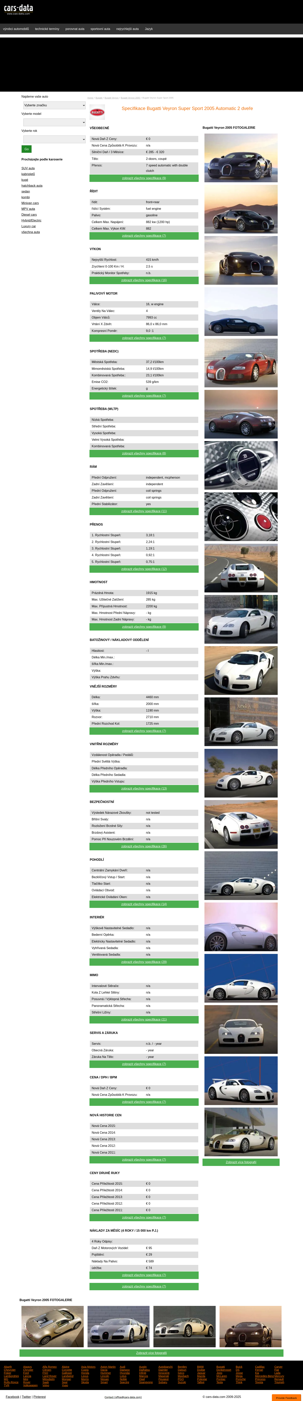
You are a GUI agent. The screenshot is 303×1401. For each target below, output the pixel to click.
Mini (25, 1379)
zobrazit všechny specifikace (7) (144, 235)
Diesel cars (29, 214)
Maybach (183, 1376)
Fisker (7, 1372)
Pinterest (39, 1396)
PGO (181, 1379)
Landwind (67, 1376)
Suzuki (182, 1382)
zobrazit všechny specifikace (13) (144, 788)
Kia (257, 1372)
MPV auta (28, 208)
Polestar (202, 1379)
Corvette (67, 1369)
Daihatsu (144, 1369)
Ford (26, 1372)
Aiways (27, 1366)
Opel (142, 1379)
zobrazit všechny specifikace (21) (144, 1019)
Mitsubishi (48, 1379)
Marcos (143, 1376)
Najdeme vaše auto (34, 96)
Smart (104, 1382)
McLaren (221, 1376)
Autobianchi (165, 1366)
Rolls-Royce (11, 1382)
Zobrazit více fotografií (241, 1162)
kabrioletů (28, 174)
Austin (143, 1366)
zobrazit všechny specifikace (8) (144, 453)
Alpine (65, 1366)
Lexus (84, 1376)
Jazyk (149, 29)
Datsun (182, 1369)
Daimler (163, 1369)
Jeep (219, 1372)
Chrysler (28, 1369)
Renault (279, 1379)
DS (237, 1369)
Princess (260, 1379)
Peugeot (163, 1379)
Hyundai (125, 1372)
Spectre (124, 1382)
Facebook (12, 1396)
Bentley (182, 1366)
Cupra (85, 1369)
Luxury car (28, 226)
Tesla (219, 1382)
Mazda (201, 1376)
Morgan (66, 1379)
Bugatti (220, 1366)
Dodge (201, 1369)
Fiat (276, 1369)
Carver (278, 1366)
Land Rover (49, 1376)
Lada (277, 1372)
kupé (24, 180)
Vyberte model (31, 113)
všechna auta (30, 232)
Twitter (26, 1396)
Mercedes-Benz (264, 1376)
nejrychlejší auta (127, 29)
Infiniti (142, 1372)
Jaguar (201, 1372)
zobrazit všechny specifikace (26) (144, 846)
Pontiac (221, 1379)
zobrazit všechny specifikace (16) (144, 280)
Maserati (163, 1376)
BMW (200, 1366)
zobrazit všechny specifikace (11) (144, 511)
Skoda (85, 1382)
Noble (123, 1379)
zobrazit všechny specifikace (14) (144, 904)
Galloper (67, 1372)
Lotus (123, 1376)
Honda (85, 1372)
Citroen (47, 1369)
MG (6, 1379)
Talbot (200, 1382)
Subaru (162, 1382)
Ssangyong (146, 1382)
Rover (26, 1382)
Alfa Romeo (50, 1366)
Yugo (65, 1385)
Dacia (103, 1369)
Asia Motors (88, 1366)
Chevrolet (9, 1369)
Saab (46, 1382)
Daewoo (125, 1369)
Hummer (105, 1372)
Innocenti (163, 1372)
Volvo (46, 1385)
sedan (25, 191)
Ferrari (259, 1369)
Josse (239, 1372)
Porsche (241, 1379)
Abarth (8, 1366)
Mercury (279, 1376)
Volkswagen (30, 1385)
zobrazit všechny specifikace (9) (144, 178)
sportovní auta (100, 29)
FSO (45, 1372)
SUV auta (28, 168)
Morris (85, 1379)
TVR (6, 1385)
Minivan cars (30, 203)
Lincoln (104, 1376)
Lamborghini (11, 1376)
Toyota (259, 1382)
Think (239, 1382)
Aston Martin (108, 1366)
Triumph (279, 1382)
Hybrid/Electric (31, 220)
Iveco (181, 1372)
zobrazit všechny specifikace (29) (144, 962)
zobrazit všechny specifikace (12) (144, 569)
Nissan (104, 1379)
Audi (122, 1366)
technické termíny (47, 29)
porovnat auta (75, 29)
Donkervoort (223, 1369)
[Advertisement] (151, 64)
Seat (64, 1382)
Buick (239, 1366)
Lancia (27, 1376)
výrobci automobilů (16, 29)
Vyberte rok (29, 130)
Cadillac (260, 1366)
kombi (25, 197)
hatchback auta (32, 185)
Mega (239, 1376)
